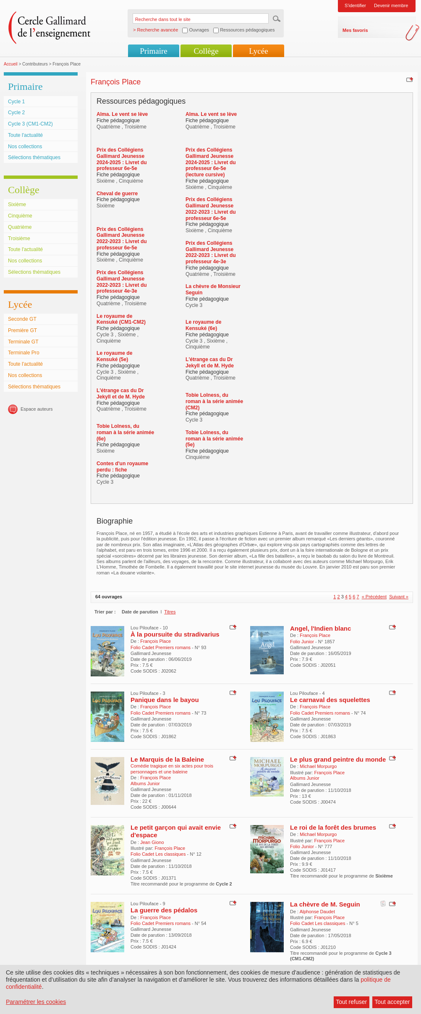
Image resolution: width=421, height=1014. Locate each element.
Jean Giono (152, 842)
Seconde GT (22, 319)
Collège (206, 51)
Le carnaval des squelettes (330, 699)
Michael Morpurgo (318, 766)
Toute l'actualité (25, 135)
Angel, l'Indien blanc (320, 628)
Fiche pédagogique (118, 120)
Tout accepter (392, 1001)
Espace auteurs (36, 408)
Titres (169, 611)
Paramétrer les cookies (36, 1001)
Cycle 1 (16, 102)
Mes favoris (355, 30)
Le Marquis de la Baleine (167, 759)
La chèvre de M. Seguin (325, 904)
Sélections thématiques (34, 157)
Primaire (153, 51)
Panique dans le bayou (165, 699)
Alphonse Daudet (317, 911)
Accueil (11, 64)
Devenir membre (391, 5)
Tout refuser (351, 1001)
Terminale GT (23, 342)
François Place (155, 641)
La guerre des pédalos (164, 910)
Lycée (258, 51)
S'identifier (355, 5)
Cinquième (20, 216)
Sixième (17, 204)
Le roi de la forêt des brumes (333, 827)
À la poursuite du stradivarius (175, 634)
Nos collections (25, 146)
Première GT (22, 330)
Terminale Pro (23, 353)
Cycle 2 (16, 112)
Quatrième (19, 227)
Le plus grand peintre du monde (338, 759)
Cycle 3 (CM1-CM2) (30, 124)
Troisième (19, 238)
